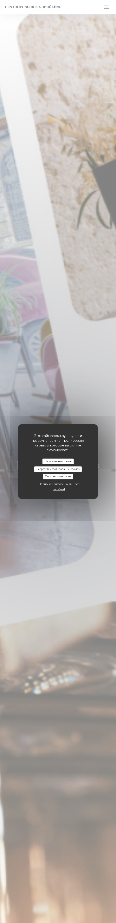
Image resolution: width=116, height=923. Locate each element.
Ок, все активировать (58, 461)
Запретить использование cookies (58, 469)
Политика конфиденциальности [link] (59, 484)
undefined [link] (59, 489)
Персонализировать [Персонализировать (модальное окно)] (58, 476)
